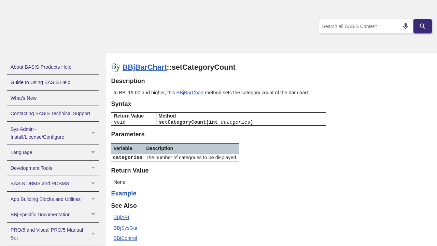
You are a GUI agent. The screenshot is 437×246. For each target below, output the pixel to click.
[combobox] (364, 26)
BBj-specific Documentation (55, 214)
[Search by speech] (403, 26)
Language (55, 152)
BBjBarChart (145, 67)
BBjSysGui (125, 228)
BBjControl (125, 238)
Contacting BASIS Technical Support (50, 113)
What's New (24, 98)
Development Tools (55, 168)
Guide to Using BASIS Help (40, 82)
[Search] (422, 26)
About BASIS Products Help (41, 67)
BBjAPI (121, 217)
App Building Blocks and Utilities (55, 199)
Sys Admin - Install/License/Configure (55, 133)
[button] (94, 133)
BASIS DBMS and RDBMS (55, 183)
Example (123, 193)
